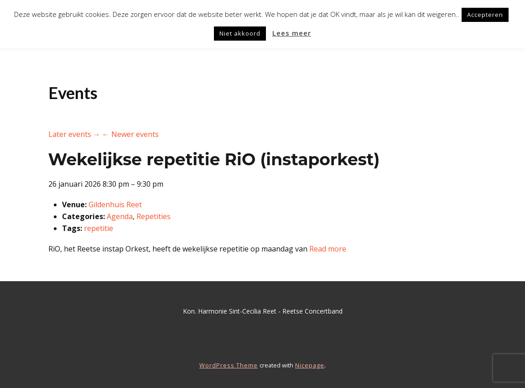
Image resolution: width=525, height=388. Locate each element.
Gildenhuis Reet (115, 204)
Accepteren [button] (485, 14)
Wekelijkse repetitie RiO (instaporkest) (214, 159)
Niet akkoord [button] (239, 33)
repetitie (98, 228)
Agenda (120, 216)
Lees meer (291, 32)
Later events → (74, 134)
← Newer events (130, 134)
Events (73, 93)
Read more (327, 249)
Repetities (153, 216)
